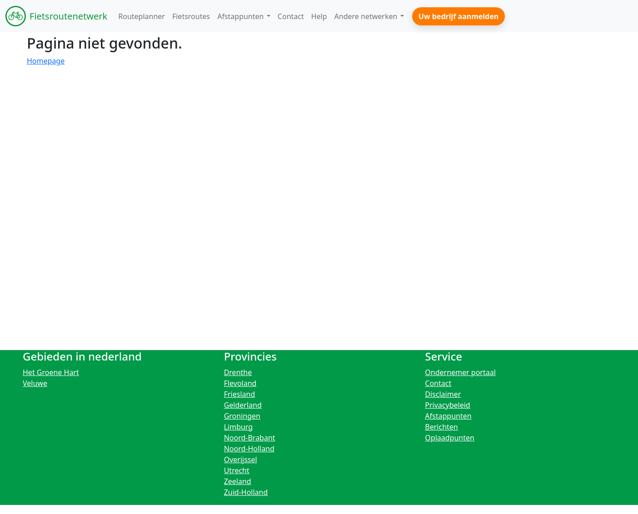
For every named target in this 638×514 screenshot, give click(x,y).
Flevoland (240, 383)
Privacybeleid (447, 405)
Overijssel (240, 460)
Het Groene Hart (51, 372)
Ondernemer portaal (460, 372)
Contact (438, 383)
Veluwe (35, 383)
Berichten (441, 427)
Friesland (239, 394)
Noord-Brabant (249, 438)
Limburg (238, 427)
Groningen (242, 416)
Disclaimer (443, 394)
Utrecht (236, 470)
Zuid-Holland (246, 492)
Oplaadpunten (449, 438)
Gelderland (243, 405)
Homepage (46, 61)
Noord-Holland (249, 449)
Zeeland (237, 481)
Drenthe (238, 372)
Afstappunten (448, 416)
